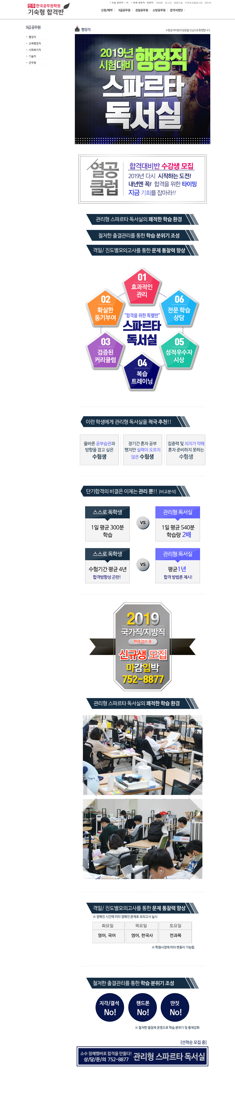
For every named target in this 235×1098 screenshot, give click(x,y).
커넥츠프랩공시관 (193, 2)
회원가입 (178, 2)
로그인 (168, 2)
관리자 (208, 2)
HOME (159, 2)
